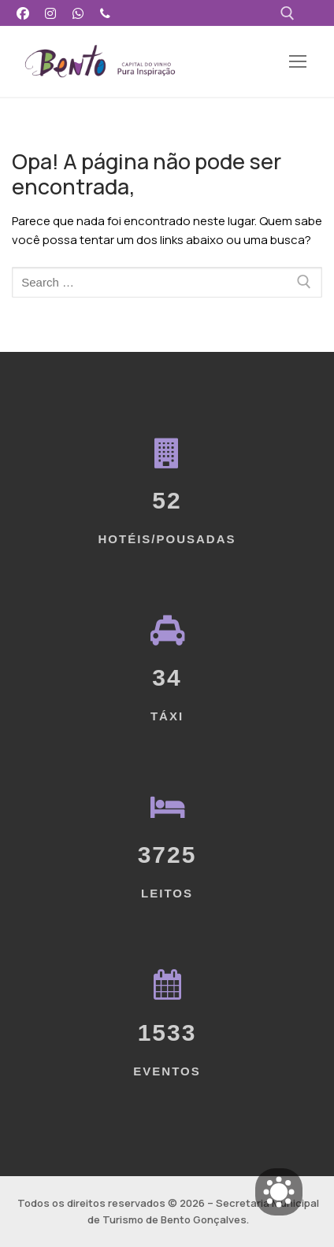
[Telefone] (105, 13)
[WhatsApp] (78, 13)
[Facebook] (23, 13)
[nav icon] (298, 61)
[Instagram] (50, 13)
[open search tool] (287, 13)
